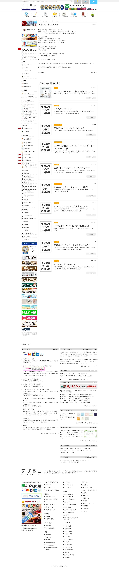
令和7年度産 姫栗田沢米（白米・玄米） (30, 166)
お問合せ (26, 221)
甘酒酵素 (26, 83)
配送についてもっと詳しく (90, 405)
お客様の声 (26, 182)
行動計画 (85, 511)
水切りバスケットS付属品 (52, 499)
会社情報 (26, 230)
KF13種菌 (26, 105)
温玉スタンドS (27, 76)
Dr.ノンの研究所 (27, 190)
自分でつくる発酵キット (29, 157)
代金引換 (72, 9)
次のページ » (94, 72)
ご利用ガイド (27, 212)
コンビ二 (78, 9)
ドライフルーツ (27, 131)
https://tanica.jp (29, 530)
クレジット (66, 9)
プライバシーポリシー (28, 233)
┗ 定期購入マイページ (28, 121)
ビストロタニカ (27, 193)
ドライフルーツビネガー (29, 151)
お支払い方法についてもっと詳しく (49, 433)
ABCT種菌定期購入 (28, 111)
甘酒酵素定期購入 (27, 86)
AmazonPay (88, 9)
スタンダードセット (28, 54)
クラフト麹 (26, 163)
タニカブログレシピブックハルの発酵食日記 (29, 139)
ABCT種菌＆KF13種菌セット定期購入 (30, 118)
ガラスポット (27, 67)
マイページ (26, 224)
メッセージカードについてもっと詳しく (87, 440)
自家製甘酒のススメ (28, 196)
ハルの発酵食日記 (68, 494)
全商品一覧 (67, 522)
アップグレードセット (51, 509)
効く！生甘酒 (27, 148)
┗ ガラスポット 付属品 (28, 70)
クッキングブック (27, 142)
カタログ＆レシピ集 (87, 487)
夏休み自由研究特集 (28, 202)
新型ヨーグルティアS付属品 (30, 57)
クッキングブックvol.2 (28, 145)
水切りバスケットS (28, 64)
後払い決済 (85, 9)
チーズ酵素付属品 (50, 528)
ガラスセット (27, 51)
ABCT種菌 (26, 102)
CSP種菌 (26, 108)
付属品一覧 (26, 73)
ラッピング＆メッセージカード (30, 218)
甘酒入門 (26, 188)
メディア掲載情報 (27, 185)
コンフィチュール (27, 128)
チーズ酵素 (26, 93)
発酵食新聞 (26, 205)
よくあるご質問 (27, 179)
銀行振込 (70, 9)
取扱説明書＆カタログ (28, 215)
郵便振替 (75, 9)
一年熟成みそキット (28, 160)
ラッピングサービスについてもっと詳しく (86, 422)
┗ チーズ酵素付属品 (28, 96)
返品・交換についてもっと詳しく (89, 366)
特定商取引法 (27, 236)
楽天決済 (81, 9)
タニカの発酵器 (27, 176)
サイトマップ (27, 227)
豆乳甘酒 (26, 199)
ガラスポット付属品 (51, 504)
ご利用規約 (26, 239)
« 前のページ (41, 72)
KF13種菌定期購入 (28, 114)
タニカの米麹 (27, 154)
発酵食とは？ (27, 173)
